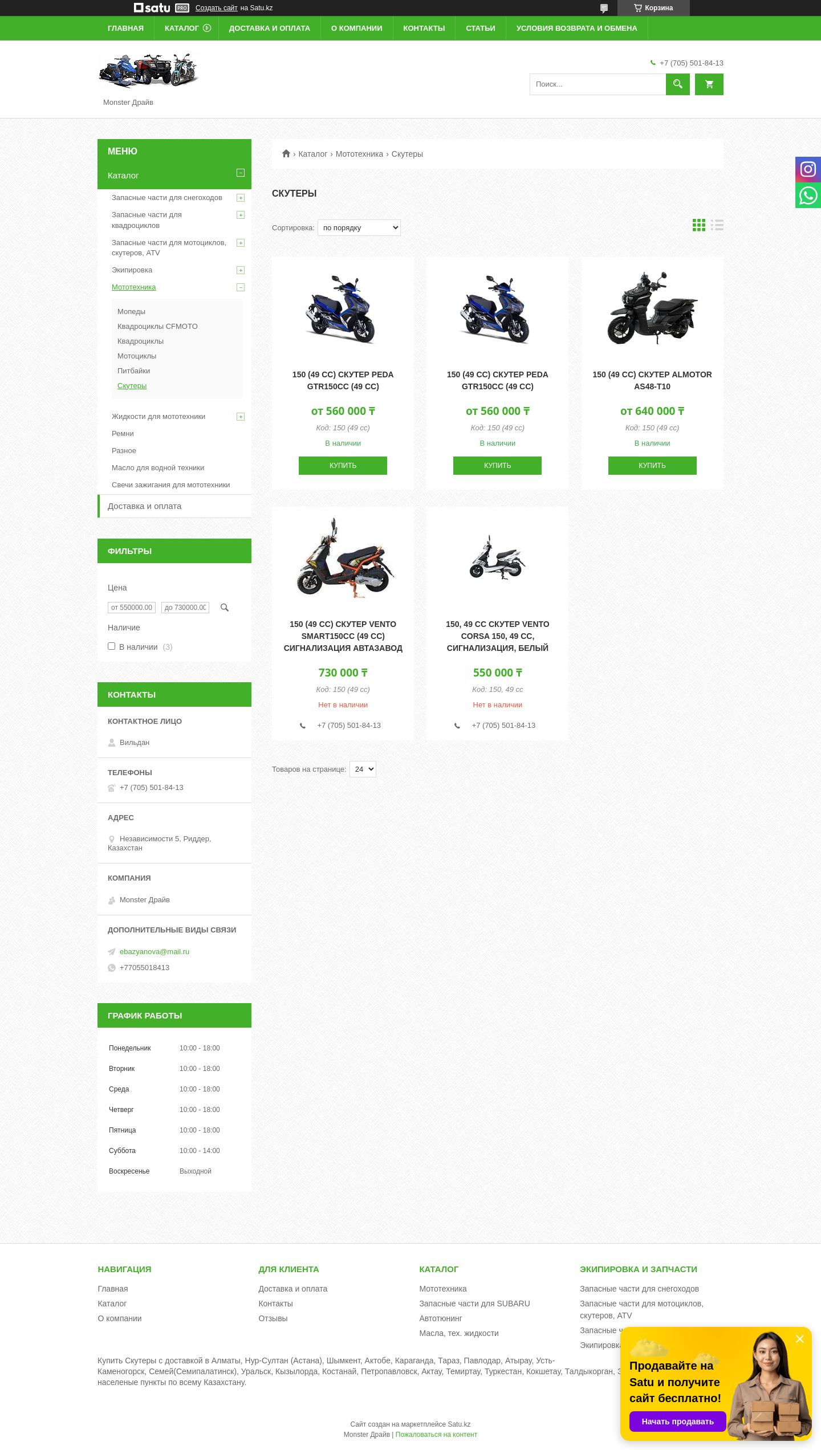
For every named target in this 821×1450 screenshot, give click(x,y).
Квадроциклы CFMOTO (157, 326)
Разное (124, 450)
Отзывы (272, 1318)
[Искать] (678, 84)
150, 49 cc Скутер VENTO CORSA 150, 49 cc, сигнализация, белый (498, 636)
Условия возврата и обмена (577, 28)
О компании (356, 28)
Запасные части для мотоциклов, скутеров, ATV (169, 247)
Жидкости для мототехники (158, 416)
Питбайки (133, 370)
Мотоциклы (136, 356)
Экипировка (132, 270)
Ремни (123, 433)
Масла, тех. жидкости (459, 1333)
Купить (343, 466)
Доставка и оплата (269, 28)
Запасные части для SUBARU (474, 1303)
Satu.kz (459, 1424)
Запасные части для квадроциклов (147, 219)
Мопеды (131, 311)
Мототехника (360, 153)
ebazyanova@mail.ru (154, 951)
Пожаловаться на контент (436, 1435)
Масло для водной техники (158, 467)
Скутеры (132, 385)
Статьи (480, 28)
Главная (126, 28)
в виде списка (717, 228)
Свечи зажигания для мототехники (171, 484)
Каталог (182, 28)
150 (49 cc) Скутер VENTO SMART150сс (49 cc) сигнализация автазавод (343, 636)
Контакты (424, 28)
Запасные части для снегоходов (167, 197)
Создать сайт (217, 8)
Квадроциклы (140, 341)
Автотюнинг (440, 1318)
